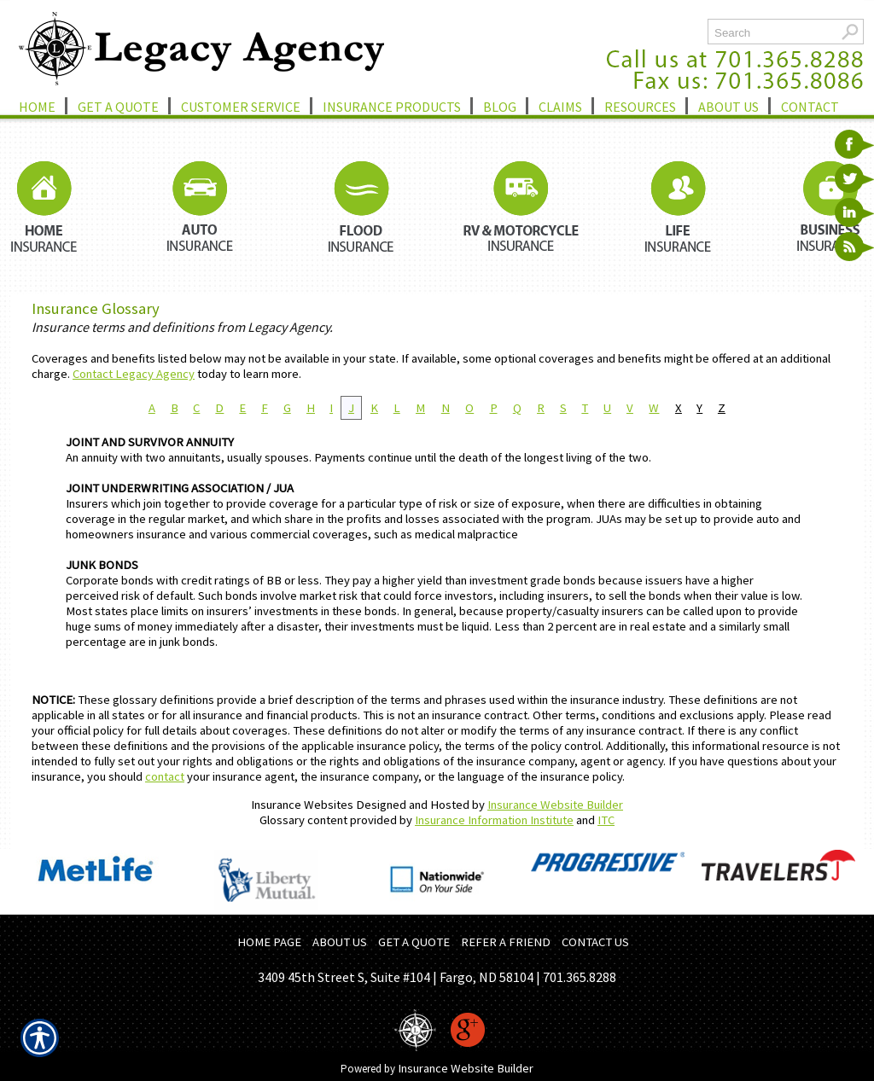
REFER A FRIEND (506, 942)
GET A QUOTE (414, 942)
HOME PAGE (269, 942)
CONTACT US (595, 942)
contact (164, 776)
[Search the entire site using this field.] (772, 33)
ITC (606, 820)
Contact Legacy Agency (134, 373)
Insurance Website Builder (555, 804)
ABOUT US (339, 942)
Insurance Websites (302, 804)
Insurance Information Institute (494, 820)
